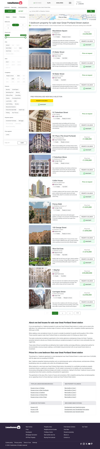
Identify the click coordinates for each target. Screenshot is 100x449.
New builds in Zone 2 (70, 390)
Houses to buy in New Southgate (40, 390)
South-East (8, 51)
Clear (22, 142)
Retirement (18, 123)
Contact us (67, 437)
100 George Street (59, 228)
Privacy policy (18, 442)
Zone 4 (7, 64)
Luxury (7, 134)
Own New (66, 429)
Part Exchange (9, 123)
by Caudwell (55, 272)
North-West (8, 48)
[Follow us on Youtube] (89, 443)
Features (7, 86)
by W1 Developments (58, 138)
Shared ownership (69, 432)
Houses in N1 (34, 407)
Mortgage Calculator (31, 435)
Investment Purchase (11, 120)
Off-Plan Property (30, 437)
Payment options (9, 117)
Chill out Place (9, 95)
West (20, 48)
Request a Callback (87, 41)
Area (6, 42)
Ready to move (10, 75)
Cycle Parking (9, 104)
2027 (24, 75)
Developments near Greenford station (75, 407)
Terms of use (27, 442)
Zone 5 (13, 64)
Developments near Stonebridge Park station (77, 409)
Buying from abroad (49, 437)
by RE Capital (56, 114)
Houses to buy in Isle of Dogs (39, 397)
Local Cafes (9, 101)
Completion (7, 72)
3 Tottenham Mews (59, 157)
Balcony (18, 92)
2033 (7, 81)
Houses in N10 (35, 411)
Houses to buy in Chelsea (37, 388)
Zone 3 (19, 62)
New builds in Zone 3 (70, 392)
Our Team (85, 427)
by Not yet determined (58, 182)
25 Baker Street (58, 52)
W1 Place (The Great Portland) (64, 136)
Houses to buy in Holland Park (39, 395)
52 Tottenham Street (60, 112)
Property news (48, 427)
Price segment (8, 131)
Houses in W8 (34, 409)
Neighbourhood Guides (50, 429)
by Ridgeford (55, 33)
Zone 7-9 (8, 67)
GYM (15, 101)
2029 (13, 78)
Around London (9, 53)
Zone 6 (19, 64)
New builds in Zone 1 (70, 388)
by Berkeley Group (57, 250)
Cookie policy (9, 442)
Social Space (15, 89)
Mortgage (21, 120)
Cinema (8, 98)
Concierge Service (16, 98)
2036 (24, 81)
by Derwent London (57, 54)
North (18, 45)
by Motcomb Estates (58, 293)
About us (66, 435)
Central (7, 45)
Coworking (17, 95)
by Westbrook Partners (58, 159)
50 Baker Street (58, 74)
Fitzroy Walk (57, 204)
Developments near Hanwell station (74, 411)
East (13, 45)
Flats (48, 3)
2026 (18, 75)
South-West (16, 51)
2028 (7, 78)
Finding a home (48, 432)
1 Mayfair (56, 270)
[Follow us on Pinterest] (92, 443)
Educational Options (11, 106)
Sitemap (34, 442)
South (15, 48)
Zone (6, 58)
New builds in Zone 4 (70, 395)
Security (8, 89)
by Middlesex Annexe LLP (59, 206)
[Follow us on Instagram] (84, 443)
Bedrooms (7, 21)
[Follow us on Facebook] (81, 443)
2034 (13, 81)
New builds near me (49, 435)
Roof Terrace (15, 112)
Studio (8, 25)
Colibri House (57, 181)
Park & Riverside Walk (11, 109)
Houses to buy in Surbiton (38, 392)
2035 (18, 81)
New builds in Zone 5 (70, 397)
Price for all (7, 32)
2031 (24, 78)
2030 (18, 78)
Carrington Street (58, 292)
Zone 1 (7, 62)
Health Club (21, 109)
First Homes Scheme (69, 427)
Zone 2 (13, 62)
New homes (38, 3)
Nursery (17, 104)
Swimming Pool (9, 92)
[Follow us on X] (87, 443)
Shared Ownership (10, 126)
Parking (8, 112)
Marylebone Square (59, 31)
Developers (59, 3)
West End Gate (57, 249)
